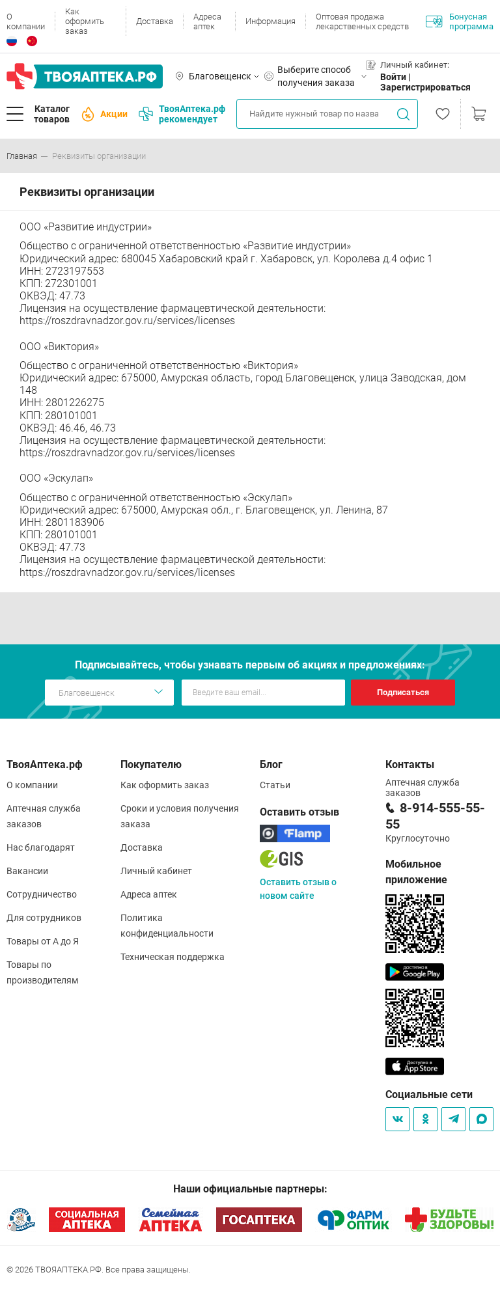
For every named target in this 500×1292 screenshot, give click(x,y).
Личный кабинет (156, 871)
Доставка (154, 21)
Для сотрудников (44, 918)
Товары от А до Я (43, 941)
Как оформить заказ (84, 21)
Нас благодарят (41, 847)
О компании (26, 21)
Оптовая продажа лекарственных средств (362, 21)
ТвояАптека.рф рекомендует (182, 113)
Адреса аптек (207, 21)
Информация (270, 21)
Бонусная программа (459, 21)
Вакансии (27, 871)
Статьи (275, 785)
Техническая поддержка (172, 957)
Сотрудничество (42, 894)
